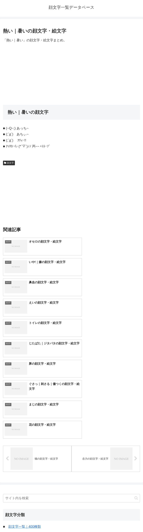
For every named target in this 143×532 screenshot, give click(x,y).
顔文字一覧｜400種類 (24, 419)
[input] (71, 391)
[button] (136, 391)
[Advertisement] (71, 74)
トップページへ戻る (36, 519)
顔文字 (9, 163)
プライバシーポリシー (106, 519)
